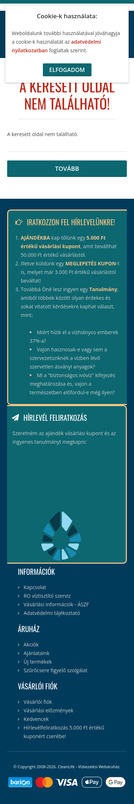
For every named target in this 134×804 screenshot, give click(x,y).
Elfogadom (67, 70)
